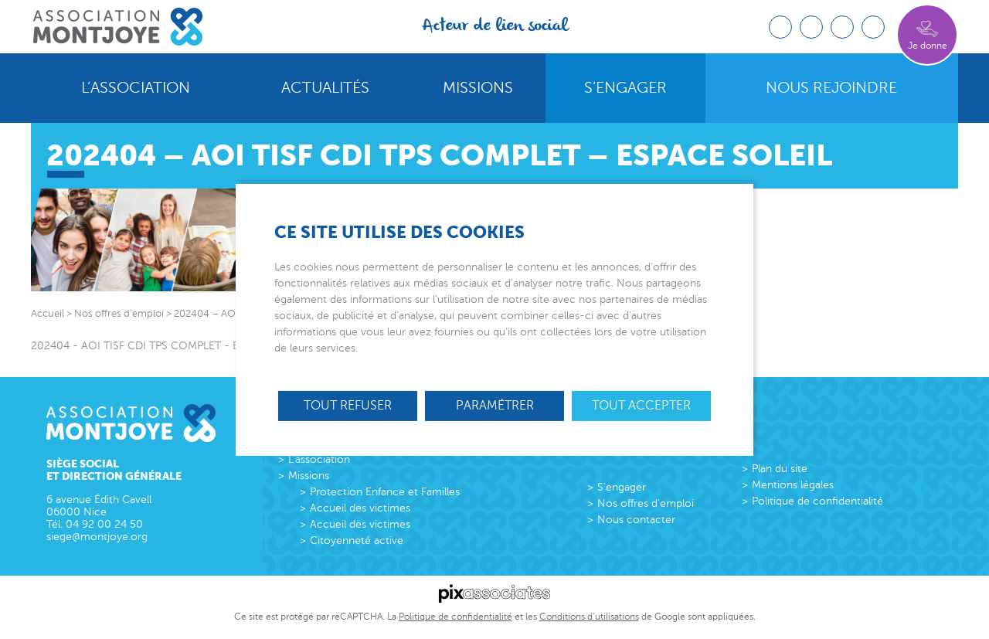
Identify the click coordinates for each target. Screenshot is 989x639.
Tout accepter (641, 405)
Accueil (47, 313)
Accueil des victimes (360, 508)
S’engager (625, 88)
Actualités (325, 88)
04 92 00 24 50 (104, 524)
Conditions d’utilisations (589, 616)
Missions (478, 88)
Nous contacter (636, 519)
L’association (135, 88)
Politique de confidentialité (817, 501)
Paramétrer (495, 405)
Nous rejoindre (831, 88)
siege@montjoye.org (97, 536)
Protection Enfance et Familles (385, 492)
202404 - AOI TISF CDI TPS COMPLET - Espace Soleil (164, 346)
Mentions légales (793, 485)
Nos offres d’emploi (645, 503)
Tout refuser (348, 405)
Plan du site (779, 468)
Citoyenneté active (356, 540)
